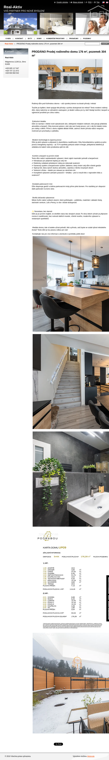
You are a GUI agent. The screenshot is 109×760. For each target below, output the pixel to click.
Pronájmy (73, 38)
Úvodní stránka (62, 2)
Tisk (97, 2)
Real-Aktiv (9, 44)
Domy (39, 38)
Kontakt (19, 38)
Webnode (91, 756)
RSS (90, 2)
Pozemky (87, 38)
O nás (8, 38)
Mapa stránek (78, 2)
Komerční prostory (55, 38)
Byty (30, 38)
